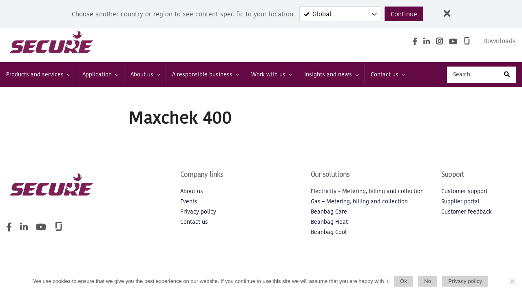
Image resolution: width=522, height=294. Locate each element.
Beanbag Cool (329, 232)
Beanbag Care (329, 211)
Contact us (388, 74)
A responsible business (205, 74)
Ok (403, 281)
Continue (404, 14)
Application (100, 74)
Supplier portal (460, 201)
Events (188, 201)
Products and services (38, 74)
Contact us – (196, 222)
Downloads (499, 41)
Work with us (271, 74)
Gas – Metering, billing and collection (359, 201)
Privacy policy (198, 211)
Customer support (464, 191)
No (427, 281)
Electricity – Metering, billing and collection (367, 191)
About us (144, 74)
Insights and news (331, 74)
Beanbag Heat (329, 222)
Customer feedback (466, 211)
